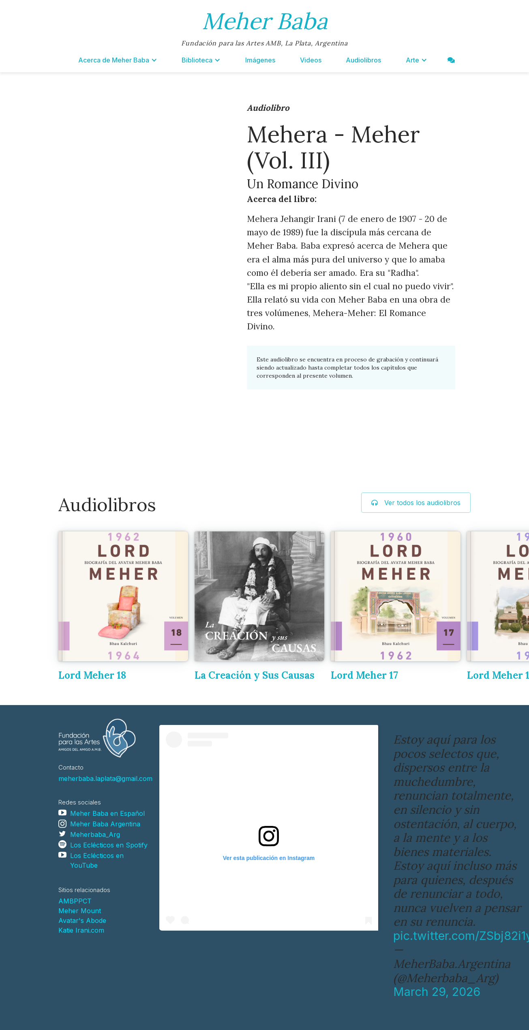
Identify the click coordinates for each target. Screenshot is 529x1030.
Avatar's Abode (82, 920)
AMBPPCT (75, 901)
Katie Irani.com (81, 930)
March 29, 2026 (436, 992)
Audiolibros (363, 60)
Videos (310, 60)
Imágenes (260, 60)
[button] (117, 60)
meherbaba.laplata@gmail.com (105, 778)
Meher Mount (79, 911)
